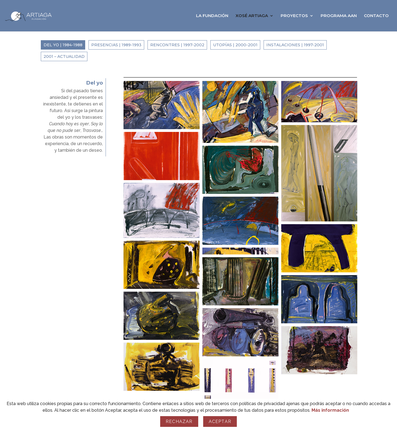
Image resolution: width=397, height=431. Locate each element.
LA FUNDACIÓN (212, 16)
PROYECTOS (294, 16)
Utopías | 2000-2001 (235, 44)
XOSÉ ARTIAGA (251, 16)
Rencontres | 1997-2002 (177, 44)
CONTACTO (376, 16)
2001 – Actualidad (64, 56)
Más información (330, 410)
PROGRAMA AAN (339, 16)
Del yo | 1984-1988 (63, 44)
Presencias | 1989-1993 (116, 44)
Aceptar (220, 421)
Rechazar (179, 421)
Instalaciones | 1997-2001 (295, 44)
